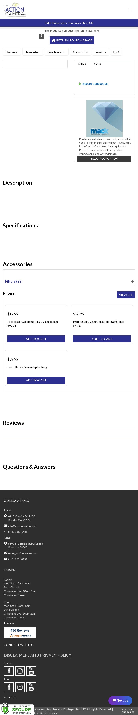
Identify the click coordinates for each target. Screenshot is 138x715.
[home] (25, 9)
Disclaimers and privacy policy (37, 655)
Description (33, 52)
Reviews (101, 52)
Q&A (116, 52)
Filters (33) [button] (70, 281)
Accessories (81, 52)
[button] (130, 10)
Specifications (56, 52)
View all (126, 295)
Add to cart (36, 339)
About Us (10, 697)
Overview (11, 52)
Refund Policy (48, 713)
